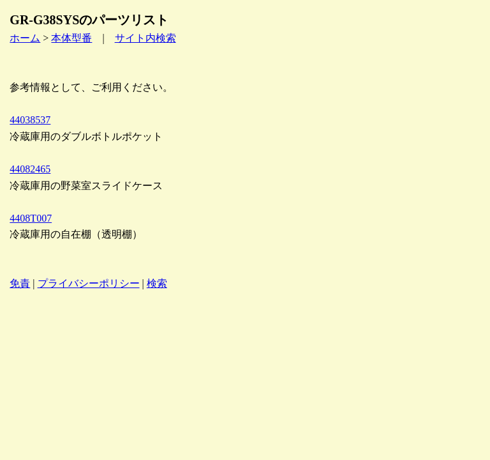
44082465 (30, 169)
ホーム (25, 38)
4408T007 (31, 218)
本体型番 (71, 38)
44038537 (30, 119)
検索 (157, 283)
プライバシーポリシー (89, 283)
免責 (20, 283)
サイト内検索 (145, 38)
